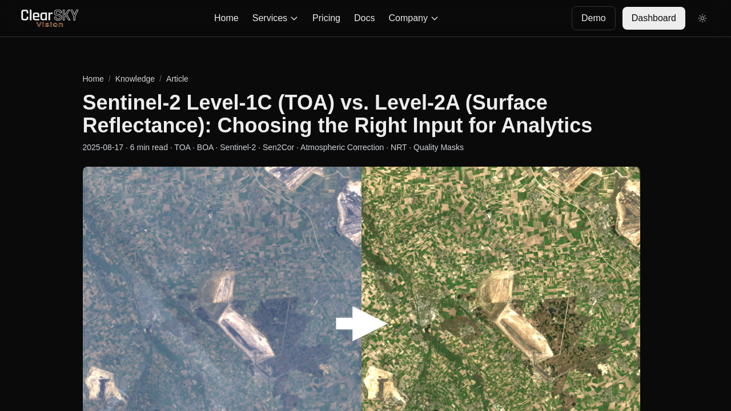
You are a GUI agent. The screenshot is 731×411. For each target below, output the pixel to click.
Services (275, 18)
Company (413, 18)
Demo (593, 18)
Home (226, 18)
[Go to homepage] (50, 18)
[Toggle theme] (702, 18)
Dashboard (654, 18)
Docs (364, 18)
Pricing (326, 18)
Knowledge (135, 78)
